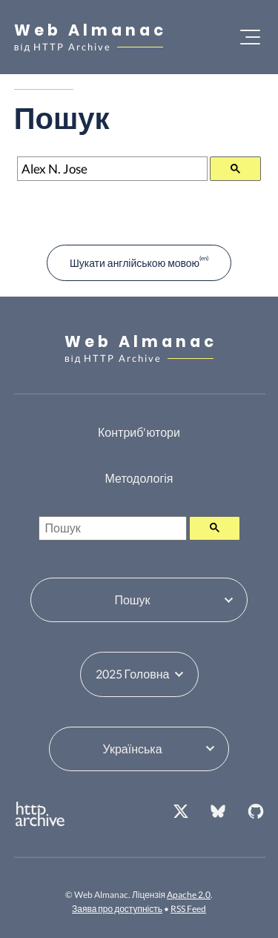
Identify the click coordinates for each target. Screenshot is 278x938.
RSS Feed (188, 908)
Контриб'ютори (139, 432)
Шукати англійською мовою (134, 263)
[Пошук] (112, 168)
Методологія (139, 478)
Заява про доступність (117, 908)
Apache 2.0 (189, 894)
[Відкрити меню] (250, 37)
